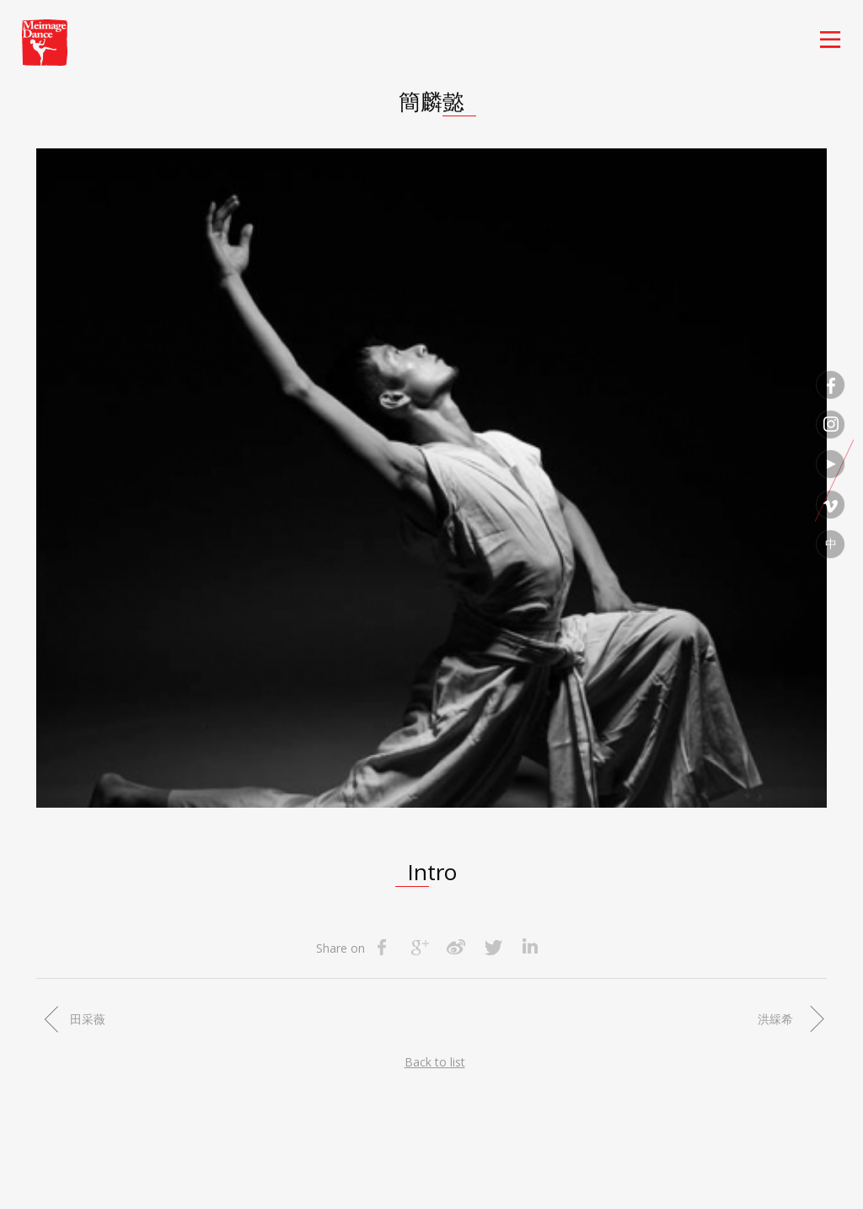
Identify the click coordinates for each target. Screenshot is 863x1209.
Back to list (435, 1062)
